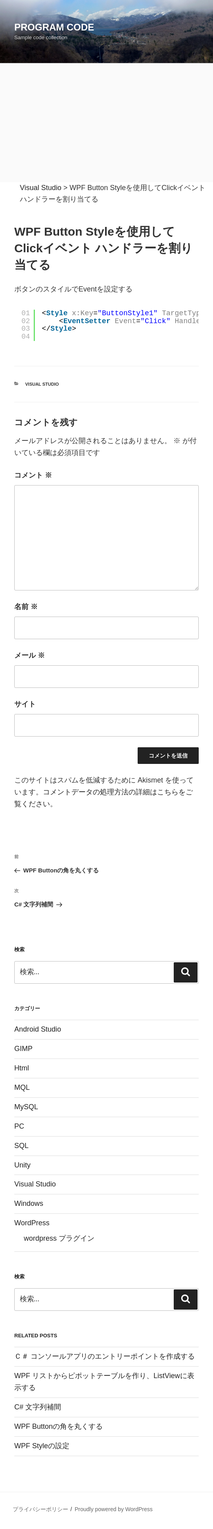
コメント (33, 475)
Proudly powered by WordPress (114, 1509)
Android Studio (37, 1029)
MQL (22, 1087)
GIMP (23, 1049)
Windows (28, 1203)
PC (19, 1126)
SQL (21, 1146)
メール (29, 655)
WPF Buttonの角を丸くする (58, 1426)
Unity (22, 1165)
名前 (26, 607)
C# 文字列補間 (37, 1407)
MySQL (26, 1107)
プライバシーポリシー (40, 1509)
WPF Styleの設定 (41, 1446)
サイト (25, 704)
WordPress (32, 1223)
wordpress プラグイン (59, 1238)
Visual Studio (42, 384)
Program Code (54, 27)
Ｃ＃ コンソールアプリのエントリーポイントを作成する (104, 1356)
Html (21, 1068)
